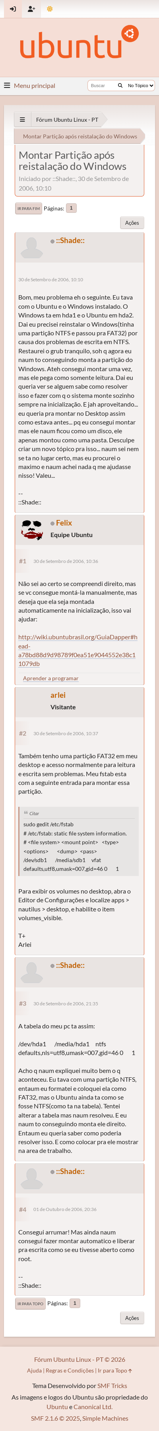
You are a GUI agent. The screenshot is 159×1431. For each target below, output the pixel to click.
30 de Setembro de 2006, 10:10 (50, 279)
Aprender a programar (51, 678)
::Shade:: (70, 240)
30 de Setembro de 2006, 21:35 (65, 1003)
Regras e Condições (70, 1370)
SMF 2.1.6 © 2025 (55, 1418)
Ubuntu (57, 1406)
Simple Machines (105, 1418)
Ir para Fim (28, 208)
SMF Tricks (112, 1385)
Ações (132, 223)
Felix (64, 522)
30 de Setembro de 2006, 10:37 (65, 733)
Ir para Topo (30, 1303)
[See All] (22, 119)
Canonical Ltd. (93, 1406)
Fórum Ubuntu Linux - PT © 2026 (79, 1359)
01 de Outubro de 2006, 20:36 (65, 1209)
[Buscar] (120, 85)
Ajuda (34, 1370)
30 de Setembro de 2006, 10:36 (65, 561)
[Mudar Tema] (50, 9)
